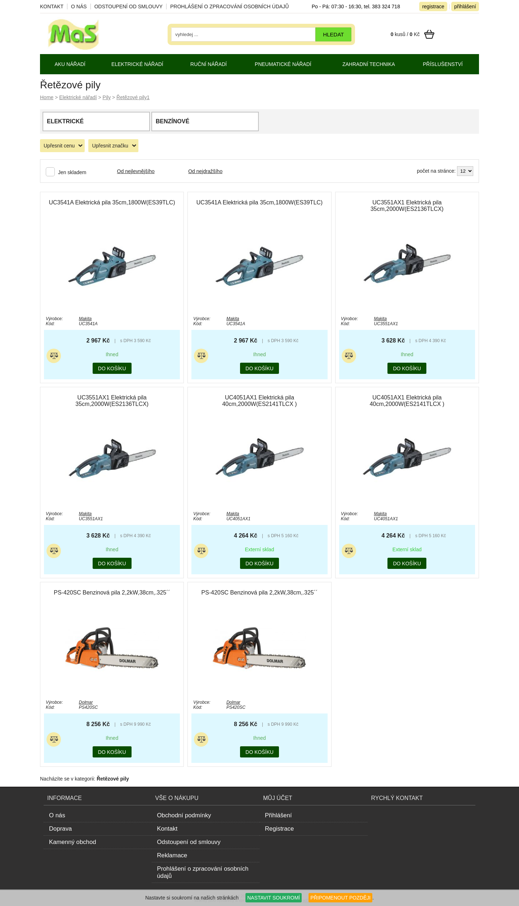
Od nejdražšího (205, 171)
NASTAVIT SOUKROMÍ (273, 898)
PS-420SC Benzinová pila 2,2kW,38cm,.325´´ (112, 592)
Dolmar (86, 702)
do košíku (112, 368)
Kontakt (51, 6)
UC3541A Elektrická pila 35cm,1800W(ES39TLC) (112, 202)
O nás (79, 6)
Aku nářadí (69, 64)
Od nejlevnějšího (136, 171)
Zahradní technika (368, 64)
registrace (433, 6)
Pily (107, 97)
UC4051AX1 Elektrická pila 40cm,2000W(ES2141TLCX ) (259, 400)
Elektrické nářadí (78, 97)
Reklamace (172, 855)
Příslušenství (442, 64)
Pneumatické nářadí (283, 64)
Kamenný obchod (72, 842)
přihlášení (465, 6)
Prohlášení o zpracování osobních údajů (229, 6)
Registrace (279, 828)
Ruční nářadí (208, 64)
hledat (333, 34)
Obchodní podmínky (184, 815)
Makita (85, 318)
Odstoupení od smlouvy (128, 6)
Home (46, 97)
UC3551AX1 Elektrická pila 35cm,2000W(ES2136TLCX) (407, 205)
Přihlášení (278, 815)
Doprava (60, 828)
